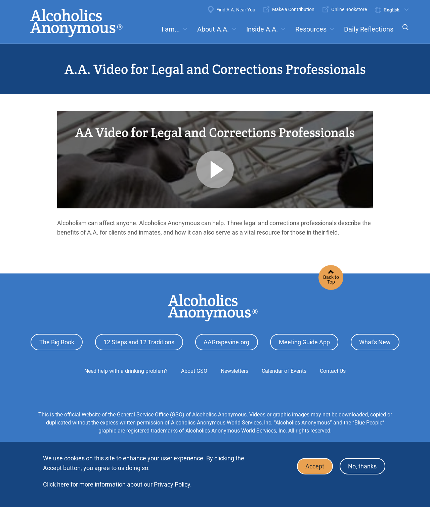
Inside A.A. (262, 29)
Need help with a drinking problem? (126, 370)
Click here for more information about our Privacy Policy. (117, 484)
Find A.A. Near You (235, 9)
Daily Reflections (368, 29)
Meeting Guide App (304, 342)
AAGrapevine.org (226, 342)
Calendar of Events (284, 370)
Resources (311, 29)
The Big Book (56, 342)
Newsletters (234, 370)
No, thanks (362, 466)
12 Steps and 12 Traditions (138, 342)
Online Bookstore (349, 9)
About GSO (194, 370)
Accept (314, 466)
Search (403, 31)
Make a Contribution (293, 9)
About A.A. (213, 29)
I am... (171, 29)
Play (215, 169)
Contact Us (333, 370)
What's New (375, 342)
